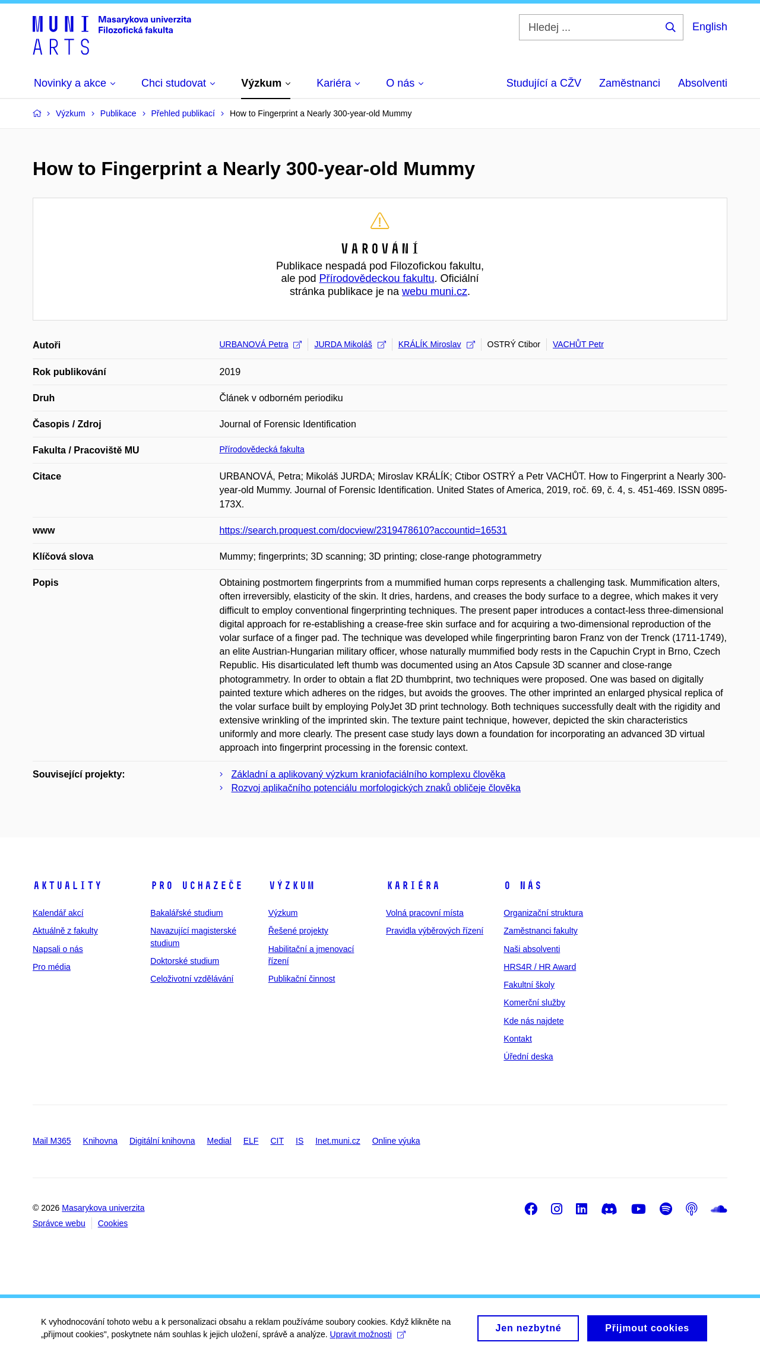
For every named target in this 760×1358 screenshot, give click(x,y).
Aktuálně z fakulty (65, 930)
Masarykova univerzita (103, 1208)
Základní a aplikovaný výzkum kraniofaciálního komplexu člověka (369, 774)
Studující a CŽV (543, 83)
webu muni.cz (434, 291)
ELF (251, 1141)
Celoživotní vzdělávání (191, 978)
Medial (219, 1141)
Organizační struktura (543, 913)
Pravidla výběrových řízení (434, 930)
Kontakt (517, 1038)
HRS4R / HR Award (540, 967)
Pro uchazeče (196, 885)
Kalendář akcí (58, 913)
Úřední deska (528, 1056)
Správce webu (59, 1223)
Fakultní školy (529, 984)
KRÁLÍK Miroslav (436, 344)
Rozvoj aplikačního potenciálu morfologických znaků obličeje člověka (376, 788)
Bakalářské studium (186, 913)
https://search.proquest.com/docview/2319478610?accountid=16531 (363, 530)
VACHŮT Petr (578, 344)
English (709, 27)
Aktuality (67, 885)
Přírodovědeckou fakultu (376, 278)
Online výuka (396, 1141)
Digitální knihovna (162, 1141)
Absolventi (702, 83)
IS (299, 1141)
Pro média (52, 967)
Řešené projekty (298, 930)
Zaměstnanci (629, 83)
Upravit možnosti (368, 1339)
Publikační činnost (301, 978)
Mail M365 (52, 1141)
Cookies (113, 1223)
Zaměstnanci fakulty (541, 930)
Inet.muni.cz (337, 1141)
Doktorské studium (184, 961)
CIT (277, 1141)
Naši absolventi (532, 949)
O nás (523, 885)
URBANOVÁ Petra (261, 344)
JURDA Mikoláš (349, 344)
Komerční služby (534, 1002)
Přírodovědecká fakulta (262, 449)
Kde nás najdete (533, 1021)
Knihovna (100, 1141)
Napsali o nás (58, 949)
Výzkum (291, 885)
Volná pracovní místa (425, 913)
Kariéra (413, 885)
